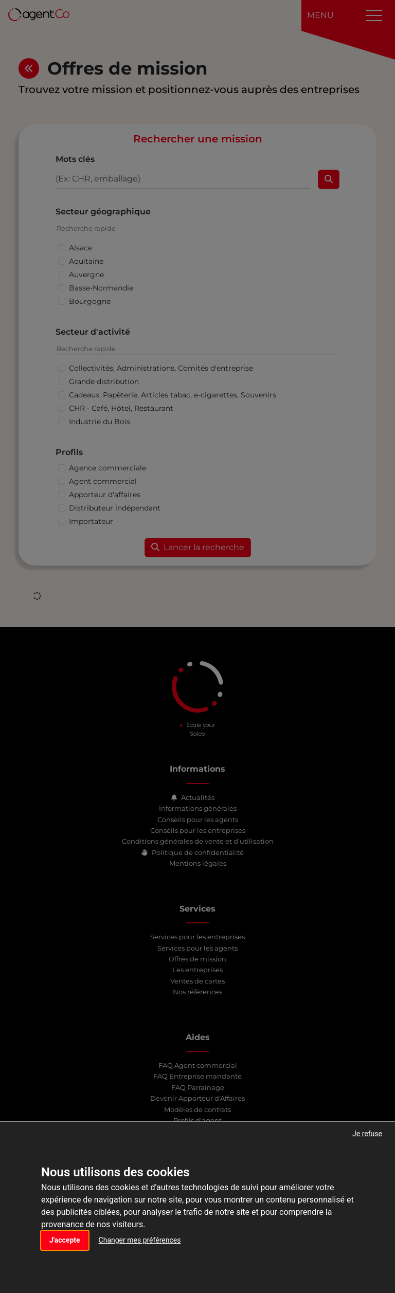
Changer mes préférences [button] (140, 1240)
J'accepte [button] (64, 1240)
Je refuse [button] (367, 1134)
